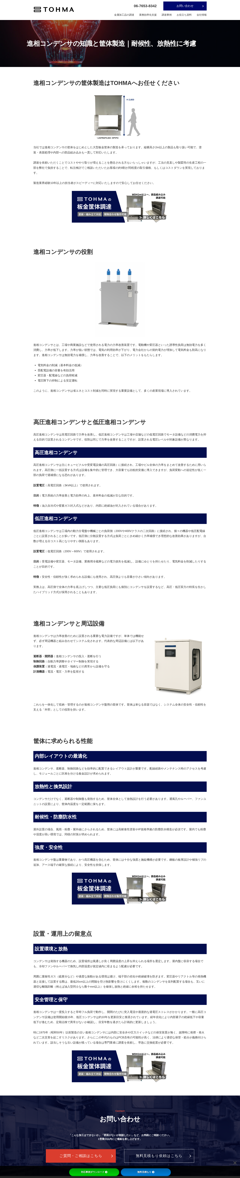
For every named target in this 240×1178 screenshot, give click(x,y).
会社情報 (202, 14)
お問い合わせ (185, 5)
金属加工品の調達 (124, 14)
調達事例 (167, 14)
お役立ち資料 (184, 14)
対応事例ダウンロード (94, 1172)
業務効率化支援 (148, 14)
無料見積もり (145, 1172)
